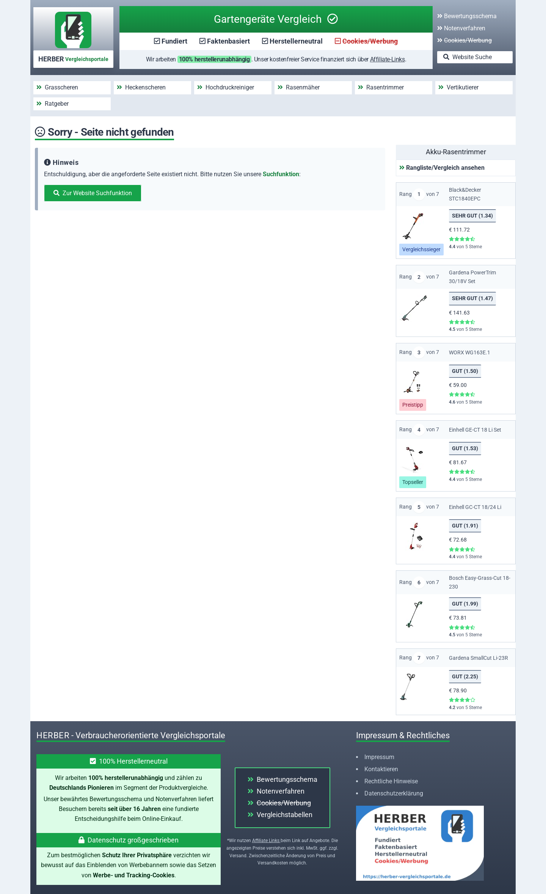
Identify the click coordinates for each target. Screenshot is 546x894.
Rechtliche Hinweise (391, 781)
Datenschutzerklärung (393, 793)
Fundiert (174, 41)
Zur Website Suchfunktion (92, 193)
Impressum (379, 757)
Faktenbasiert (228, 41)
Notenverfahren (461, 28)
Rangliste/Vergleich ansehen (442, 167)
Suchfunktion (281, 174)
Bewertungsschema (467, 16)
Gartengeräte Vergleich (276, 19)
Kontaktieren (381, 769)
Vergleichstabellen (280, 815)
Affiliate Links (266, 840)
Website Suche (467, 57)
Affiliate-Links (387, 59)
